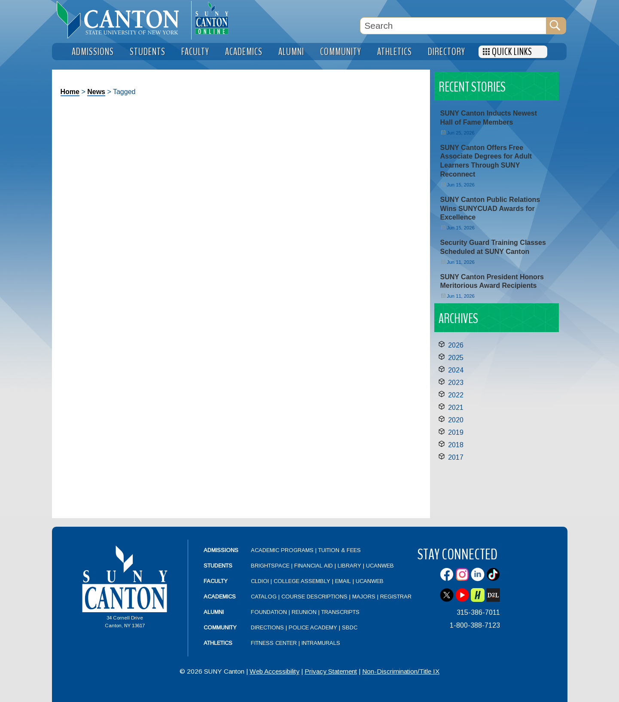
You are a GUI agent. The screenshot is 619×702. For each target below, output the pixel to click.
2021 (455, 407)
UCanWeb (380, 565)
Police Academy (313, 627)
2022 (455, 395)
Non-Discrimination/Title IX (400, 671)
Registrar (396, 596)
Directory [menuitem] (446, 52)
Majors (363, 596)
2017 (455, 457)
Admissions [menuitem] (93, 52)
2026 (455, 345)
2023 (455, 382)
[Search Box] (453, 25)
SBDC (349, 627)
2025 (455, 357)
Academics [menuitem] (243, 52)
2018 (455, 445)
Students (218, 565)
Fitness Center (274, 643)
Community (220, 627)
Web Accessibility (274, 671)
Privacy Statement (331, 671)
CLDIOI (260, 581)
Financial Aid (313, 565)
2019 (455, 432)
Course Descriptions (314, 596)
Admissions (221, 550)
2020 (455, 420)
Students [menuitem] (147, 52)
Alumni (214, 612)
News (96, 91)
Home (70, 91)
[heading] (121, 20)
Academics (220, 596)
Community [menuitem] (340, 52)
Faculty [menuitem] (195, 52)
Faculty (216, 581)
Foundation (269, 612)
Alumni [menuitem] (291, 52)
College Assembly (302, 581)
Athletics (218, 643)
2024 (455, 370)
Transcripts (340, 612)
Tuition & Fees (339, 550)
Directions (267, 627)
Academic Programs (283, 550)
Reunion (304, 612)
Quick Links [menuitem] (512, 52)
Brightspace (270, 565)
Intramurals (321, 643)
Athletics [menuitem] (394, 52)
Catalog (264, 596)
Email (343, 581)
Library (349, 565)
